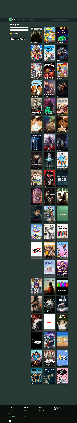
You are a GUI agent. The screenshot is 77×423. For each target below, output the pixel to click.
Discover (19, 19)
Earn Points (25, 19)
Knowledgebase (12, 416)
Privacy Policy (41, 410)
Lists (25, 413)
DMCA (40, 411)
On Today (26, 408)
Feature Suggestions (13, 414)
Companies (26, 411)
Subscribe (11, 411)
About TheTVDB (12, 408)
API (9, 413)
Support (32, 19)
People (25, 414)
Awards (25, 410)
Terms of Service (42, 408)
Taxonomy (26, 416)
